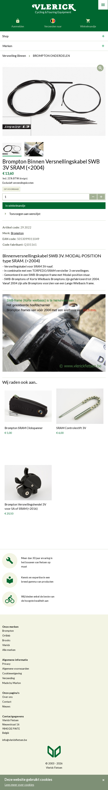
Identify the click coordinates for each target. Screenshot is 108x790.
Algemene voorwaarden (15, 668)
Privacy (6, 663)
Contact (6, 701)
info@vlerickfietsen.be (14, 739)
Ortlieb (6, 635)
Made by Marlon (11, 682)
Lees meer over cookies (19, 784)
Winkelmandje (88, 23)
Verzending (8, 678)
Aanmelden (17, 23)
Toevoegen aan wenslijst (21, 214)
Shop (5, 36)
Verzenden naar (53, 23)
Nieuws (6, 706)
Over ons (7, 696)
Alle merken (8, 649)
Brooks (6, 640)
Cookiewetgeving (12, 673)
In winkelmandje (15, 205)
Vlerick (6, 645)
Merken (7, 46)
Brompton (17, 233)
